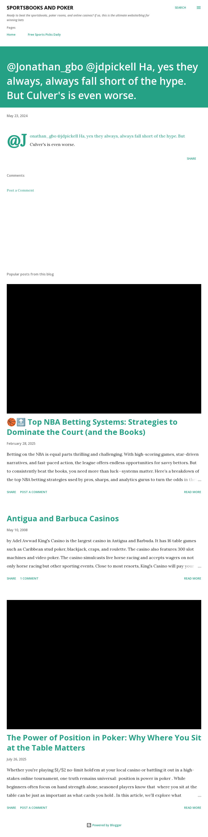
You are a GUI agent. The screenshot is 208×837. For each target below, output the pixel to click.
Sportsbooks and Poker (40, 7)
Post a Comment (20, 190)
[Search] (180, 7)
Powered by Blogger (104, 825)
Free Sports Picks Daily (44, 34)
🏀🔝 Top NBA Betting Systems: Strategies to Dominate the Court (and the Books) (92, 427)
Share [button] (191, 158)
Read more (192, 492)
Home (11, 34)
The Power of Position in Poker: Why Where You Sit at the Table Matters (104, 742)
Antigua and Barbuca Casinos (63, 518)
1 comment (29, 578)
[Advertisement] (104, 235)
